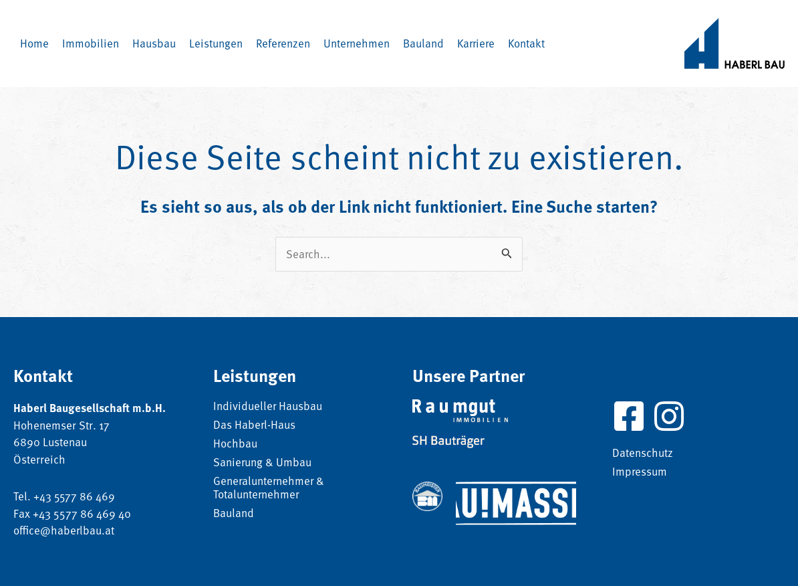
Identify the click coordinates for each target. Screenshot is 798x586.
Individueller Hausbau (268, 406)
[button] (154, 43)
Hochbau (235, 444)
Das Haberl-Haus (254, 425)
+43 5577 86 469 (74, 496)
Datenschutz (642, 453)
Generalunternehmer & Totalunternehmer (269, 488)
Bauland (233, 513)
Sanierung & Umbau (262, 463)
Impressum (640, 472)
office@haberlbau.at (64, 530)
